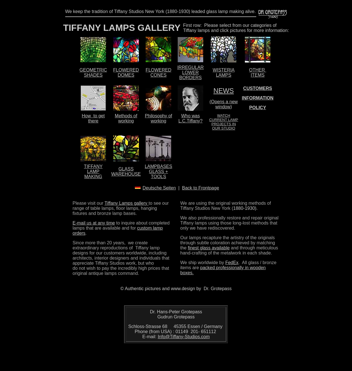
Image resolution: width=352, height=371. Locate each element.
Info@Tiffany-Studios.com (183, 336)
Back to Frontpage (200, 188)
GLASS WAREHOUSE (126, 171)
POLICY (257, 107)
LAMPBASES (158, 166)
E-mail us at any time (94, 223)
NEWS (223, 90)
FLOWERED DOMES (126, 72)
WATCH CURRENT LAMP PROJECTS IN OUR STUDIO (223, 121)
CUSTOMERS (257, 88)
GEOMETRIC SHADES (93, 72)
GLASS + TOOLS (158, 174)
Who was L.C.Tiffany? (190, 118)
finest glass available (209, 247)
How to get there (93, 118)
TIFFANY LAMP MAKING (93, 171)
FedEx (231, 262)
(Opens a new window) (223, 104)
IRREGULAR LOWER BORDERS (190, 72)
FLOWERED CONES (158, 72)
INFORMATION (257, 98)
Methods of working (126, 118)
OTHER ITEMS (257, 72)
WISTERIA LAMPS (223, 72)
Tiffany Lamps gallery (127, 203)
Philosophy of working (158, 118)
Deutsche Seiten (159, 188)
